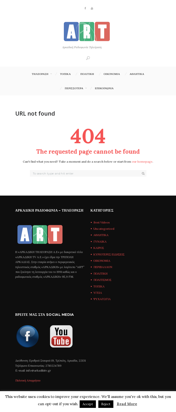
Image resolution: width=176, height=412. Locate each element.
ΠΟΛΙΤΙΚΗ (87, 74)
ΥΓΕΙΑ (97, 292)
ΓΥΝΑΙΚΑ (100, 241)
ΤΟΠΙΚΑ (65, 74)
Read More (127, 404)
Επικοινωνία (104, 88)
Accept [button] (88, 404)
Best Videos (101, 222)
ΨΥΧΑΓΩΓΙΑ (102, 299)
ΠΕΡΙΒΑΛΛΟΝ (102, 267)
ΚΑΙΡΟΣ (98, 248)
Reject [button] (105, 404)
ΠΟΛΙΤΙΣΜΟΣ (102, 280)
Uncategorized (103, 228)
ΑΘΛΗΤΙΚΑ (137, 74)
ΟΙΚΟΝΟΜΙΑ (112, 74)
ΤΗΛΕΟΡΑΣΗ (40, 74)
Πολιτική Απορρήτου (28, 380)
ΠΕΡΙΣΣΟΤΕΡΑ (74, 88)
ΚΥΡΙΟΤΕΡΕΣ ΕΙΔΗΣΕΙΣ (109, 254)
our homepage (142, 161)
